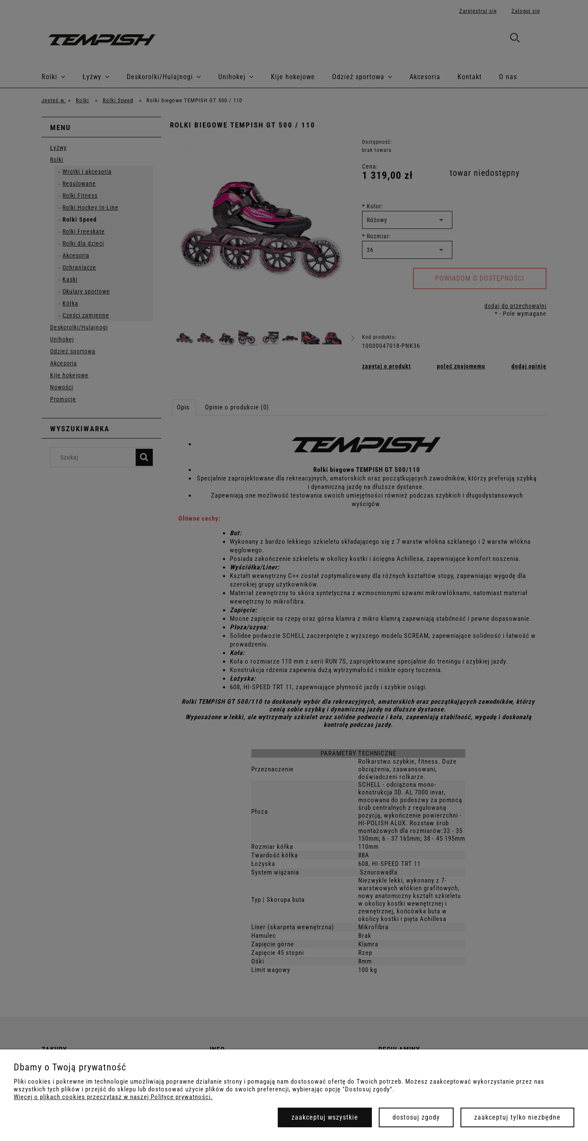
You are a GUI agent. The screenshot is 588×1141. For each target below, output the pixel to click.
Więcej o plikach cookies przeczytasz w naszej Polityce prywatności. (113, 1097)
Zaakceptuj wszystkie (324, 1117)
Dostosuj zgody (416, 1117)
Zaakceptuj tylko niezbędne (517, 1117)
